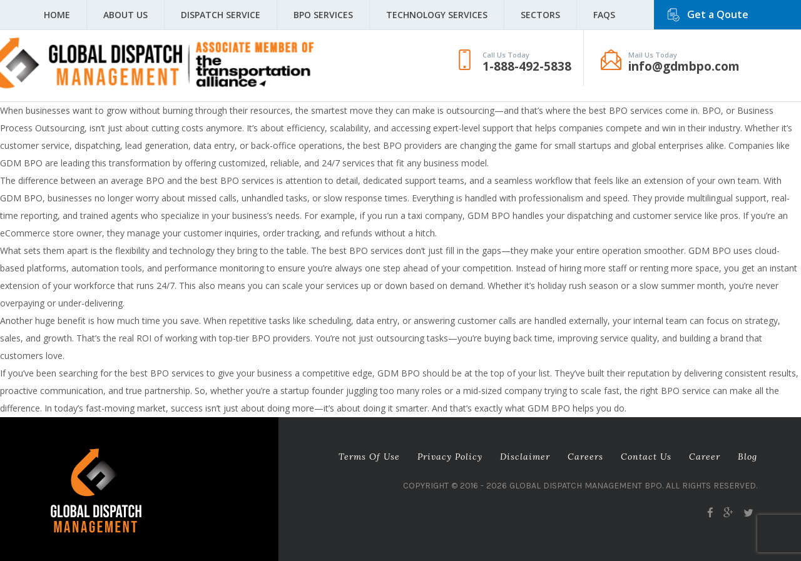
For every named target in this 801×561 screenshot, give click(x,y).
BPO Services (323, 15)
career (704, 456)
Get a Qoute (717, 14)
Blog (747, 456)
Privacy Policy (449, 456)
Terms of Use (369, 456)
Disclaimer (525, 456)
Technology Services (436, 15)
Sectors (540, 15)
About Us (125, 15)
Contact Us (646, 456)
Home (57, 15)
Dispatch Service (220, 15)
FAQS (604, 15)
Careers (585, 456)
